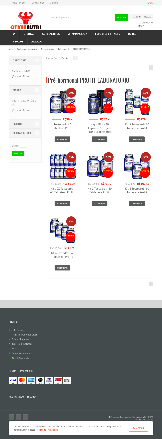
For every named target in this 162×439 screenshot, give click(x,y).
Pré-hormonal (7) (21, 71)
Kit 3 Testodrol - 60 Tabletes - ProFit (137, 190)
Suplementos (51, 34)
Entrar (150, 3)
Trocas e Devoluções (22, 343)
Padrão (64, 58)
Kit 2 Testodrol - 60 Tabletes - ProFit (100, 190)
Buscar (121, 17)
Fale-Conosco (18, 330)
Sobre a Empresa (20, 339)
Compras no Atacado (22, 353)
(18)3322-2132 (145, 26)
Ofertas (29, 34)
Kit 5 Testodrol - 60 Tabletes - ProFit (137, 126)
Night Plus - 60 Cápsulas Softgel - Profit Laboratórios (100, 128)
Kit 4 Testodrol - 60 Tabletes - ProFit (62, 255)
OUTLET (133, 34)
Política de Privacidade (47, 430)
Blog (14, 348)
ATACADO (36, 41)
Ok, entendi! (138, 428)
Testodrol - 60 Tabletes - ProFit (62, 126)
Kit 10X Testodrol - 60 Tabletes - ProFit (62, 190)
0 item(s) (140, 16)
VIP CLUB (18, 41)
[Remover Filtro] (21, 76)
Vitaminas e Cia (77, 34)
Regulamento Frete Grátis (24, 334)
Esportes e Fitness (107, 34)
